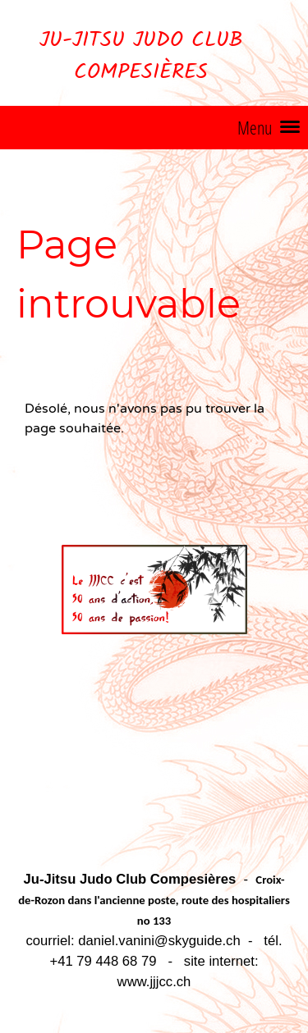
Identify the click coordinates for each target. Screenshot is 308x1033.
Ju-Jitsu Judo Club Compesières (141, 57)
